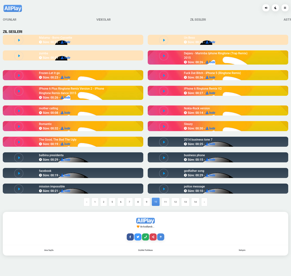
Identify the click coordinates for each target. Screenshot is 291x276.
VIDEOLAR (103, 19)
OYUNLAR (9, 19)
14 (195, 201)
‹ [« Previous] (86, 201)
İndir (66, 42)
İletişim (242, 250)
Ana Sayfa (48, 250)
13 (185, 201)
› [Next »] (204, 201)
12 (175, 201)
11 (165, 201)
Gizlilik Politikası (145, 250)
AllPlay (12, 8)
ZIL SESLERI (198, 19)
